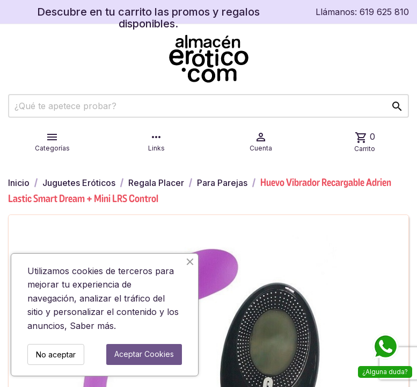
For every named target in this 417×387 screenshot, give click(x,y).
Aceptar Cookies (144, 354)
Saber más (92, 325)
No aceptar (56, 354)
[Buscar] (208, 106)
